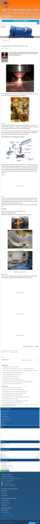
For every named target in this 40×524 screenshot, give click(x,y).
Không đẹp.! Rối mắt (4, 468)
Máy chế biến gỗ (5, 411)
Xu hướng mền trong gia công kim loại (9, 402)
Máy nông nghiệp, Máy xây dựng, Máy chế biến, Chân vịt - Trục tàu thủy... (8, 36)
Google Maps (6, 512)
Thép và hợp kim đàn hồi (7, 398)
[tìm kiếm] (18, 41)
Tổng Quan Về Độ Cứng (7, 376)
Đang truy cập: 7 (10, 515)
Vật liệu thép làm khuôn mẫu (8, 377)
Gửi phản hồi (32, 523)
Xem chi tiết (2, 446)
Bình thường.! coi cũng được (6, 465)
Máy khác (4, 421)
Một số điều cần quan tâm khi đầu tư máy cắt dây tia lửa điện (14, 381)
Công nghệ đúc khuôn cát (7, 366)
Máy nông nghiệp (5, 416)
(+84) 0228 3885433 (6, 15)
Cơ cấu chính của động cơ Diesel (8, 387)
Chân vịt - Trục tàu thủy (6, 419)
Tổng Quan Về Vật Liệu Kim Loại (9, 374)
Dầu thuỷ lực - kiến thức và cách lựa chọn (9, 389)
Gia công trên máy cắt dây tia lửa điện (10, 379)
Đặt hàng (3, 424)
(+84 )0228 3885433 (23, 21)
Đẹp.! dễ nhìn (3, 463)
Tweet (2, 356)
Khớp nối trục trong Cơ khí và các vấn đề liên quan (11, 400)
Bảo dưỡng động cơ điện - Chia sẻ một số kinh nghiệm (12, 396)
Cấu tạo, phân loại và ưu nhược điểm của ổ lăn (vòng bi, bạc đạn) (15, 368)
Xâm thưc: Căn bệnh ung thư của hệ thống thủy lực (11, 391)
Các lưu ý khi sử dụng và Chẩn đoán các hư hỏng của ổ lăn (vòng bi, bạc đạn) (17, 370)
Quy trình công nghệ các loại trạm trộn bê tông (11, 393)
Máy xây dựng (4, 414)
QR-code (4, 515)
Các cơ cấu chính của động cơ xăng (9, 383)
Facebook (6, 509)
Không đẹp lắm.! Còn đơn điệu (6, 466)
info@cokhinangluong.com (7, 18)
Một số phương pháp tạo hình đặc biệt (10, 372)
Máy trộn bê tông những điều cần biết (9, 395)
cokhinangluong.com (9, 522)
